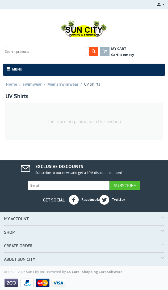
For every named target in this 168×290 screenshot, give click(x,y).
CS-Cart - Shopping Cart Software (95, 271)
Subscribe (125, 185)
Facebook (84, 200)
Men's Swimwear (62, 84)
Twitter (112, 200)
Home (11, 84)
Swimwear (32, 84)
